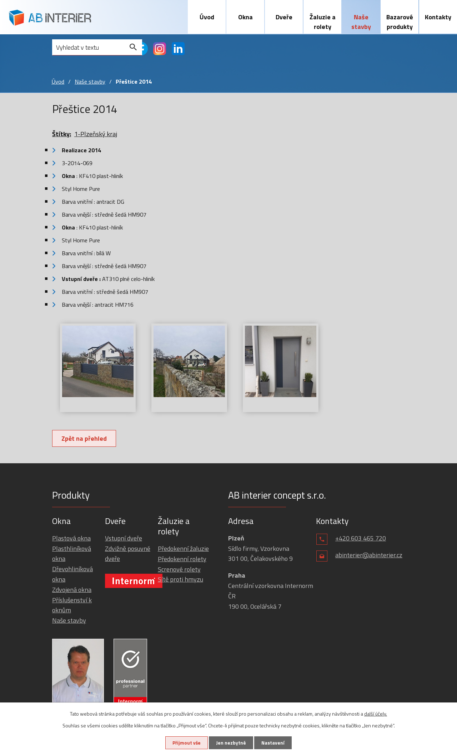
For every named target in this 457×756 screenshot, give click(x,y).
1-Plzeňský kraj (95, 135)
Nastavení (274, 742)
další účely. (375, 713)
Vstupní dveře (123, 539)
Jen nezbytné (231, 742)
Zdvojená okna (71, 591)
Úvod (207, 17)
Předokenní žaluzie (183, 549)
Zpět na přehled (84, 439)
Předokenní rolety (182, 560)
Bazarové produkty (399, 21)
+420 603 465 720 (360, 539)
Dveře (284, 17)
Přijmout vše (185, 742)
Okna (245, 17)
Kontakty (438, 17)
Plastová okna (71, 539)
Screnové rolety (179, 570)
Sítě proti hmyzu (180, 580)
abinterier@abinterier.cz (368, 556)
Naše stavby (361, 21)
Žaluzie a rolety (323, 21)
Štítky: (61, 135)
